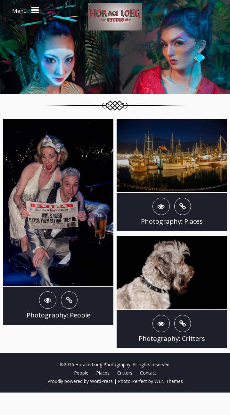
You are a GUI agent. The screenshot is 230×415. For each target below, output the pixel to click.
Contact (148, 373)
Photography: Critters (172, 338)
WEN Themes (168, 381)
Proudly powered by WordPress (80, 381)
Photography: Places (172, 221)
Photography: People (58, 315)
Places (103, 373)
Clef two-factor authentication (115, 404)
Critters (124, 373)
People (81, 373)
